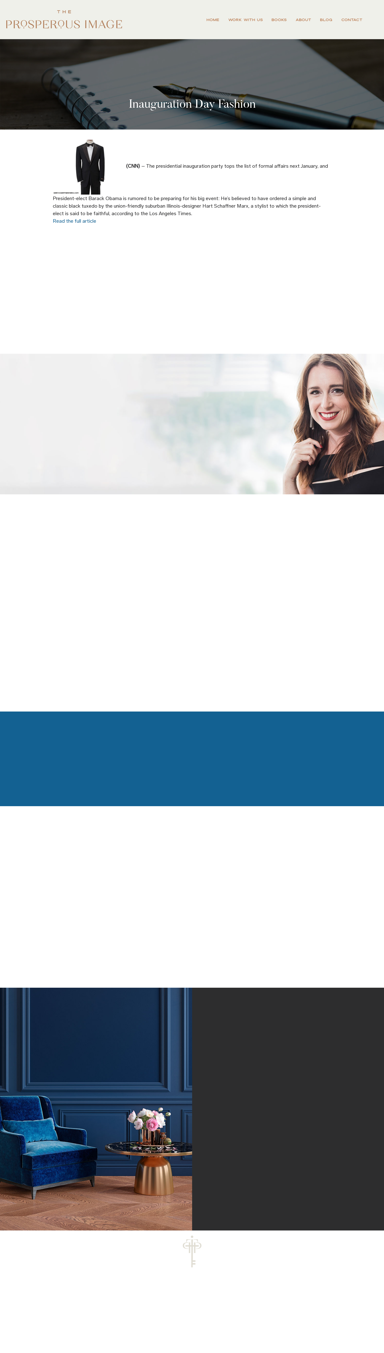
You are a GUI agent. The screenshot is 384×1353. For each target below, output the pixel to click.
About (303, 19)
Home (212, 19)
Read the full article (74, 221)
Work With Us (245, 19)
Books (279, 19)
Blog (326, 19)
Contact (351, 19)
